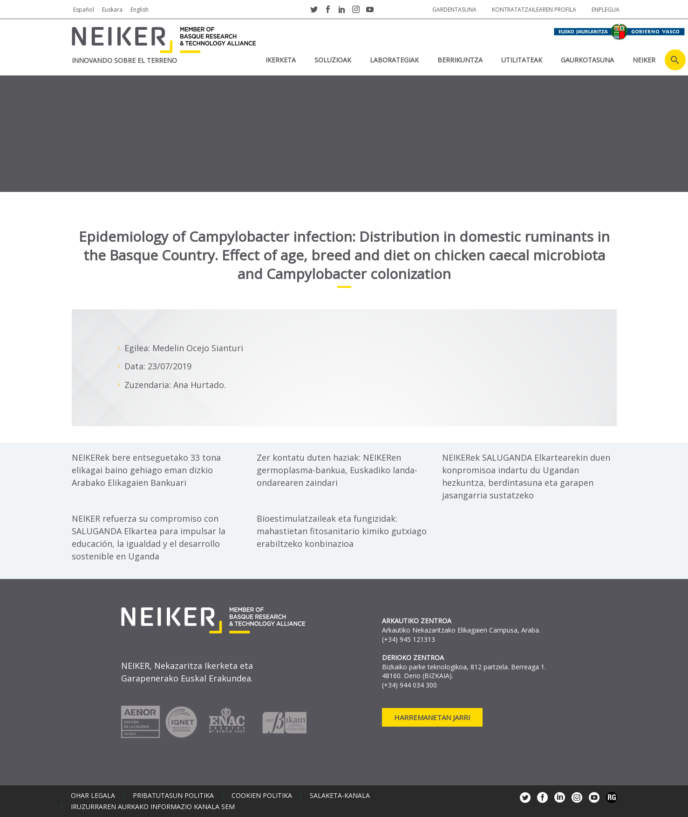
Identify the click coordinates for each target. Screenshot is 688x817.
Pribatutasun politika (173, 795)
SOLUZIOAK (332, 59)
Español (83, 10)
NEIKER (644, 59)
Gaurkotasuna (587, 59)
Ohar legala (93, 795)
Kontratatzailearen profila (534, 10)
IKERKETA (281, 59)
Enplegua (606, 10)
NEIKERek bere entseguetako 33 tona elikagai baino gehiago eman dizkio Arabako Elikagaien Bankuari (146, 470)
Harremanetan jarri (432, 717)
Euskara (112, 10)
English (139, 10)
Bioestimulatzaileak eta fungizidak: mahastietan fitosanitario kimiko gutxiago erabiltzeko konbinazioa (342, 531)
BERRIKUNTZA (460, 59)
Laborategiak (394, 59)
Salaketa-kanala (340, 795)
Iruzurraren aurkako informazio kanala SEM (153, 806)
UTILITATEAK (521, 59)
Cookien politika (262, 795)
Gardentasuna (454, 10)
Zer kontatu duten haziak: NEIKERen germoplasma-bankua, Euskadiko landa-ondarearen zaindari (337, 470)
